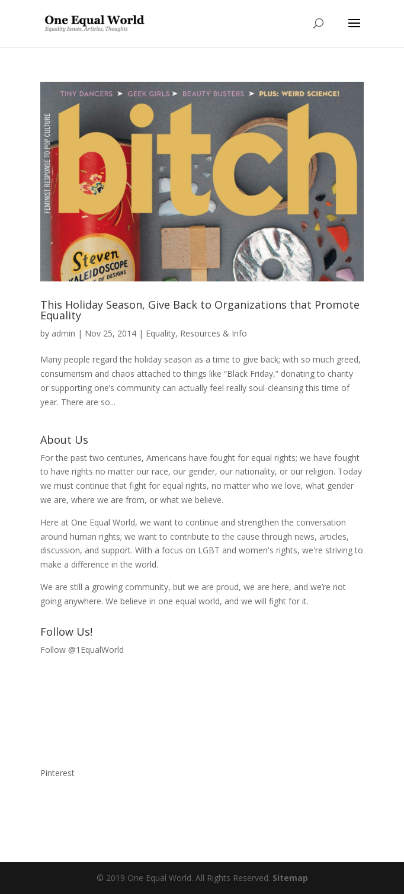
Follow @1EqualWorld (82, 649)
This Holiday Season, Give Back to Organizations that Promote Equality (200, 309)
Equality (160, 333)
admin (63, 333)
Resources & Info (213, 333)
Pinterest (57, 772)
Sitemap (290, 877)
